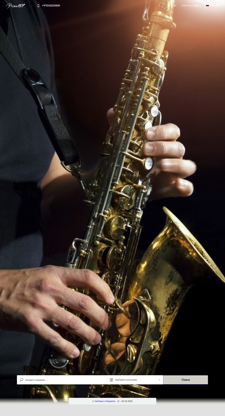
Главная (163, 5)
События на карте (191, 5)
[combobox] (135, 379)
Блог (174, 5)
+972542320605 (51, 5)
